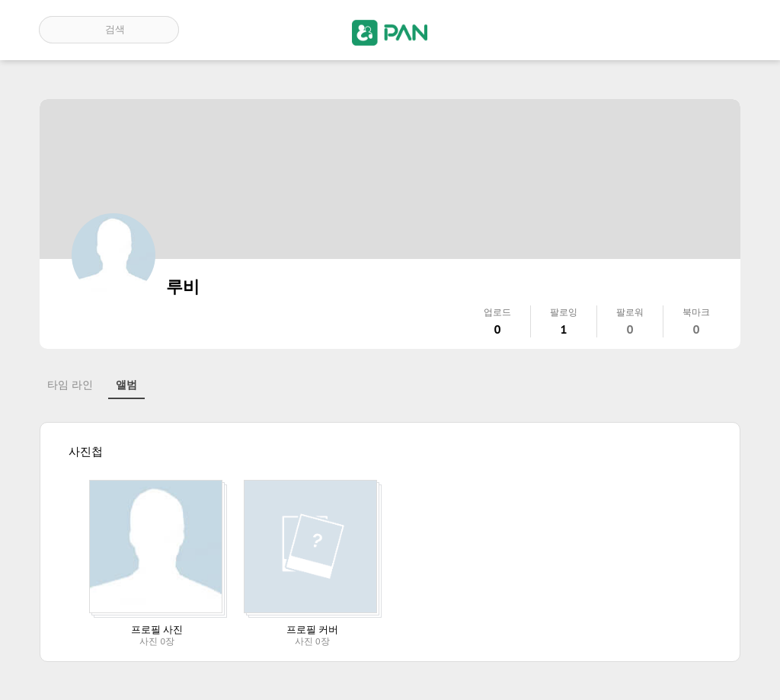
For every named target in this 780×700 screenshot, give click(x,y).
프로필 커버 (312, 629)
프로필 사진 (157, 629)
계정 (720, 30)
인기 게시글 (676, 30)
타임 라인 (70, 385)
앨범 (126, 385)
